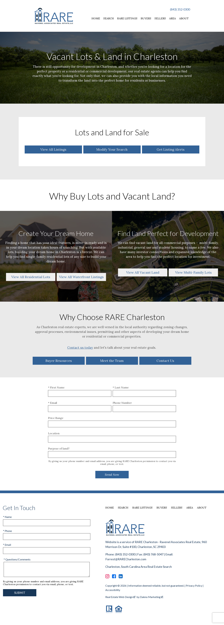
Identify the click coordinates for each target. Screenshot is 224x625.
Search (108, 18)
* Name (7, 516)
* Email (52, 402)
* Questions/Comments (17, 559)
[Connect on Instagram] (107, 576)
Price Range (55, 418)
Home (96, 18)
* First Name (56, 387)
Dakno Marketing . (152, 596)
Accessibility (112, 589)
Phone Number (122, 402)
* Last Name (121, 387)
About (184, 18)
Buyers (146, 18)
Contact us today (80, 348)
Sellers (160, 18)
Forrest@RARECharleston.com (125, 559)
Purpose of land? (59, 448)
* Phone (7, 530)
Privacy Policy (194, 585)
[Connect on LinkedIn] (121, 576)
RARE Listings (127, 18)
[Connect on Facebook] (114, 576)
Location (54, 433)
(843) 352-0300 (180, 9)
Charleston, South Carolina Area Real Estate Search (138, 566)
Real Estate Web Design (120, 596)
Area (172, 18)
